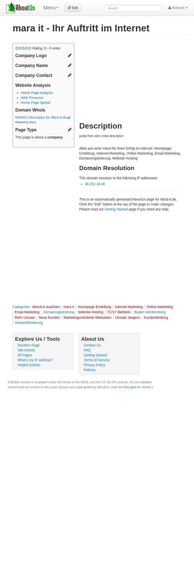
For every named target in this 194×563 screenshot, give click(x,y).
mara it (68, 307)
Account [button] (178, 8)
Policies (90, 370)
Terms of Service (96, 360)
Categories (21, 307)
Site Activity (26, 350)
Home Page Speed (35, 103)
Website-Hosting (90, 312)
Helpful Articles (29, 365)
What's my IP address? (35, 360)
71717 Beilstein (119, 312)
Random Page (29, 345)
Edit (73, 8)
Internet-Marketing (129, 307)
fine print (130, 387)
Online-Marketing (160, 307)
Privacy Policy (94, 365)
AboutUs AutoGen (46, 307)
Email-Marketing (27, 312)
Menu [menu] (50, 7)
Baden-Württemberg (149, 312)
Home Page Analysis (37, 93)
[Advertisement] (120, 77)
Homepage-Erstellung (94, 307)
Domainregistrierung (58, 312)
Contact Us (92, 345)
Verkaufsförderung (29, 323)
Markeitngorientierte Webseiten (88, 317)
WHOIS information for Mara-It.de (42, 117)
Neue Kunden (49, 317)
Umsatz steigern (127, 317)
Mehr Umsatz (25, 317)
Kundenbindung (156, 317)
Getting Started (116, 209)
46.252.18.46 (95, 184)
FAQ (87, 350)
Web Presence (32, 98)
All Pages (25, 355)
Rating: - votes (37, 48)
